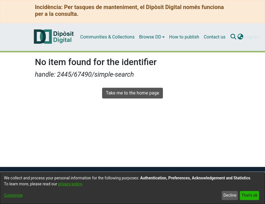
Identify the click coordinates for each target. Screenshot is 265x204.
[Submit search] (233, 37)
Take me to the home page (132, 93)
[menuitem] (152, 37)
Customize (13, 195)
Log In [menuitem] (250, 37)
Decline (229, 195)
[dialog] (132, 188)
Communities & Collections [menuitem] (107, 37)
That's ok (249, 195)
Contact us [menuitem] (214, 37)
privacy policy (70, 184)
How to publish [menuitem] (184, 37)
